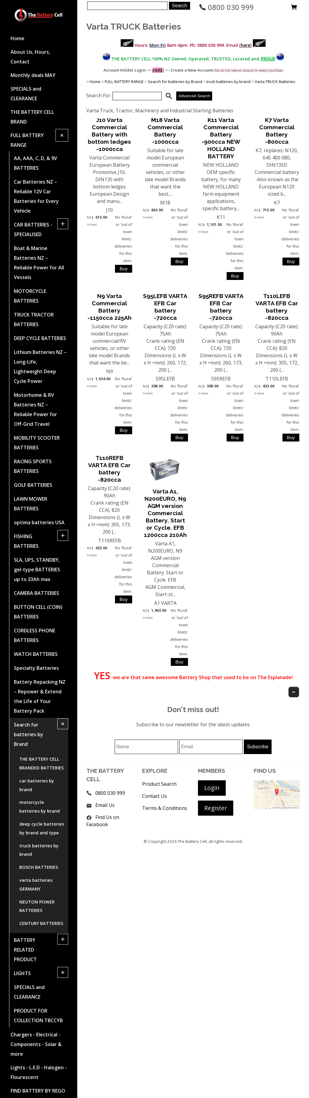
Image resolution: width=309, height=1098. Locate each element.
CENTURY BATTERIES (41, 923)
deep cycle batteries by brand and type (41, 828)
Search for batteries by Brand (28, 734)
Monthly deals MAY (33, 75)
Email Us (105, 805)
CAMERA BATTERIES (36, 593)
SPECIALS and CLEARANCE (26, 93)
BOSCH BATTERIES (38, 867)
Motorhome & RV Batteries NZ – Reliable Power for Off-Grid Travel (35, 409)
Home (17, 38)
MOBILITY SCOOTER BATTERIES (37, 443)
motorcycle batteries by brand (39, 806)
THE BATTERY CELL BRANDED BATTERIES (41, 763)
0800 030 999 (226, 7)
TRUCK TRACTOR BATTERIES (34, 319)
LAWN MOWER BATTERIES (30, 504)
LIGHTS (22, 973)
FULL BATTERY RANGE (27, 140)
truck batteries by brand (39, 850)
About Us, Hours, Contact (30, 57)
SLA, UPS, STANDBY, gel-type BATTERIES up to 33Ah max (37, 570)
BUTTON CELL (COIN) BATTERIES (38, 612)
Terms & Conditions (164, 808)
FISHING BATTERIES (26, 541)
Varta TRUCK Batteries (275, 81)
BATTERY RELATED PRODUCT (25, 950)
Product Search (159, 784)
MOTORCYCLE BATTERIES (30, 296)
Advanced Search (194, 96)
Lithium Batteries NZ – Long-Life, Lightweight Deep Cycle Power (40, 366)
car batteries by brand (36, 785)
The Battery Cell (192, 841)
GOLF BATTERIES (33, 485)
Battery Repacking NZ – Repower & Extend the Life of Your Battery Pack (39, 696)
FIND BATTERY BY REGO (38, 1090)
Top (293, 692)
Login (211, 788)
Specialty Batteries (36, 668)
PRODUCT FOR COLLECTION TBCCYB (38, 1015)
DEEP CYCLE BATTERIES (40, 338)
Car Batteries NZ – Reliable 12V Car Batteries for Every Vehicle (36, 196)
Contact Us (154, 796)
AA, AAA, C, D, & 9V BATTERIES (35, 163)
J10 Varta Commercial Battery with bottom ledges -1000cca (109, 134)
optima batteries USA (39, 522)
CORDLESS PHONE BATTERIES (34, 635)
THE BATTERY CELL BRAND (32, 117)
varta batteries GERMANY (36, 884)
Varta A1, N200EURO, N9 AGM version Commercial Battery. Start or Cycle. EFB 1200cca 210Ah (165, 513)
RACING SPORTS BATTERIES (33, 466)
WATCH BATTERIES (36, 654)
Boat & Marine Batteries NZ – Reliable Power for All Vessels (39, 263)
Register (215, 808)
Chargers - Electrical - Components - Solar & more (36, 1044)
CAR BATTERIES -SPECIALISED (33, 229)
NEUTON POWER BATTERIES (37, 906)
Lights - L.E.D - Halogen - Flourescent (39, 1072)
